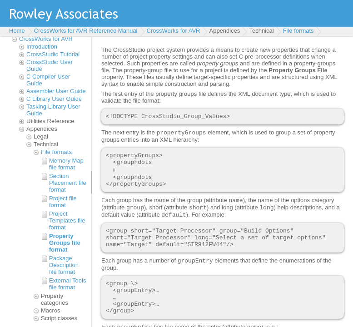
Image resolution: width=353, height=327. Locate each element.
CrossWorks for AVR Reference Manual (86, 30)
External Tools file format (67, 284)
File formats (298, 30)
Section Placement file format (67, 183)
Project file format (63, 201)
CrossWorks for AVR (173, 30)
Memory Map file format (66, 164)
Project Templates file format (67, 220)
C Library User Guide (54, 98)
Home (17, 30)
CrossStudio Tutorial (53, 54)
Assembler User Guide (56, 91)
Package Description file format (64, 265)
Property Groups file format (64, 243)
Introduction (41, 46)
